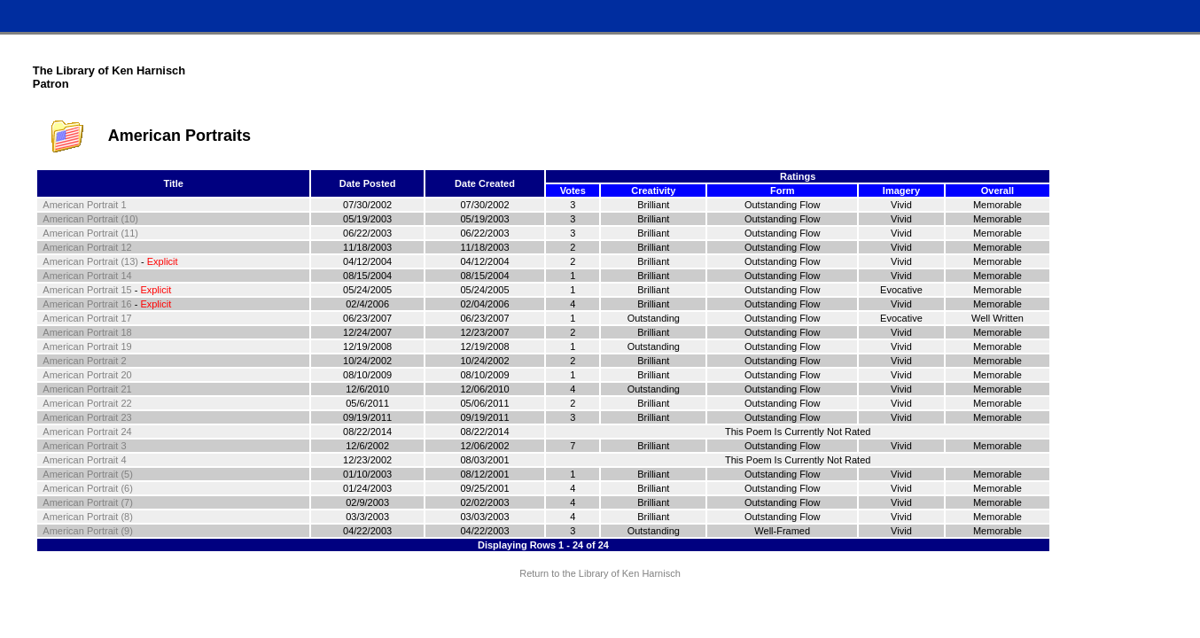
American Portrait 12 (87, 247)
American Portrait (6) (87, 488)
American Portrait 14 (87, 275)
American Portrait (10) (90, 219)
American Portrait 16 (87, 304)
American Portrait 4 (84, 460)
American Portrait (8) (87, 516)
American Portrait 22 (87, 403)
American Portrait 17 (87, 318)
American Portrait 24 (87, 431)
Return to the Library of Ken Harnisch (600, 573)
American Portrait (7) (87, 502)
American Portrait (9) (87, 530)
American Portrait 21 (87, 389)
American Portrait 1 (84, 204)
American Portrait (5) (87, 474)
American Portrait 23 (87, 417)
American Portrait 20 (87, 375)
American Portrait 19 (87, 346)
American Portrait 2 (84, 360)
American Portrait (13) (90, 261)
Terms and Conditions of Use (599, 607)
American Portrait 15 (87, 289)
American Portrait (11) (90, 233)
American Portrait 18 (87, 332)
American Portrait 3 (84, 445)
